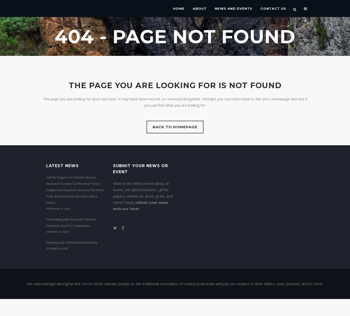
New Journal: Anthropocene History (72, 242)
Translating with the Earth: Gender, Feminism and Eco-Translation (71, 222)
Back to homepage (175, 127)
